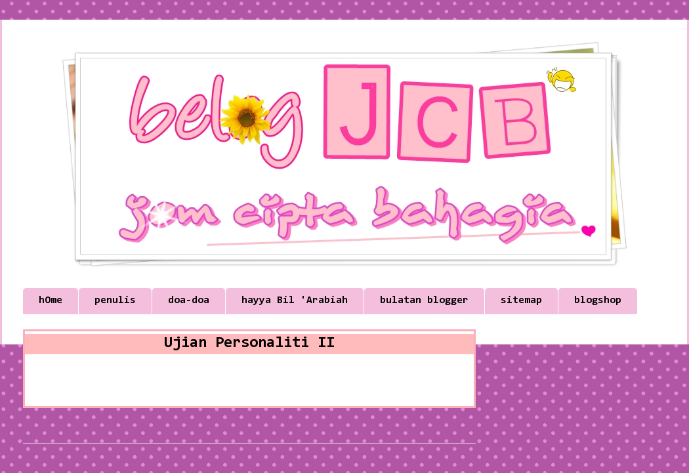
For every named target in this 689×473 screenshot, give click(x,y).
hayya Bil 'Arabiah (294, 300)
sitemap (521, 300)
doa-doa (188, 300)
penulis (115, 300)
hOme (50, 300)
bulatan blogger (424, 300)
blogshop (597, 300)
